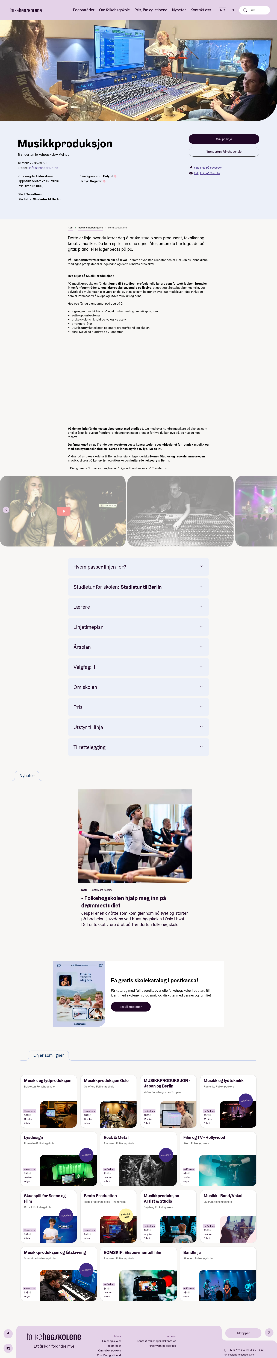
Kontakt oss (200, 9)
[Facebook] (8, 1333)
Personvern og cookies (162, 1346)
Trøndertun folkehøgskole (224, 151)
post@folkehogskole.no (241, 1354)
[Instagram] (8, 1348)
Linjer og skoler (111, 1341)
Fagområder (84, 9)
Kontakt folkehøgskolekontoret (156, 1341)
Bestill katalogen (130, 1007)
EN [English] (231, 10)
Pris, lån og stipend (150, 9)
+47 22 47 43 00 (237, 1349)
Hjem (70, 227)
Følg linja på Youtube (204, 173)
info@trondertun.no (43, 168)
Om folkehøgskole (114, 9)
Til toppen (243, 1333)
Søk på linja (224, 139)
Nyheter (179, 9)
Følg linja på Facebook (205, 167)
